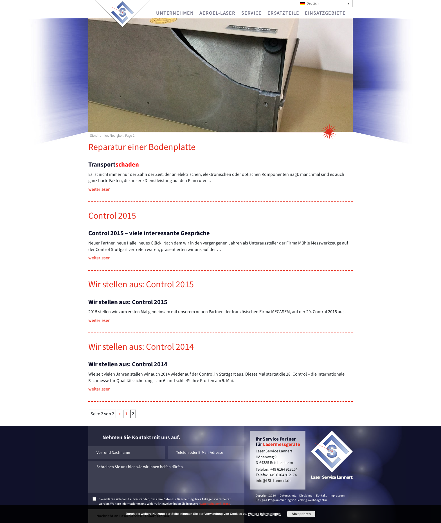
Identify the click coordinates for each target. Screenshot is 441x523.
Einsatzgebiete (325, 13)
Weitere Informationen (264, 513)
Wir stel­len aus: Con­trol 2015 (141, 284)
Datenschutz (288, 495)
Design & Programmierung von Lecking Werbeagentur (291, 500)
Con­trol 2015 (112, 215)
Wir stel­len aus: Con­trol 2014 (141, 346)
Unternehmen (175, 13)
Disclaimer (306, 495)
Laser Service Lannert (122, 12)
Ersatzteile (283, 13)
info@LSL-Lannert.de (273, 481)
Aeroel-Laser (217, 13)
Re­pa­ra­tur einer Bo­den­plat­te (141, 147)
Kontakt (321, 495)
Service (251, 13)
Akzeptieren (301, 514)
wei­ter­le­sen (99, 189)
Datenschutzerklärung (215, 504)
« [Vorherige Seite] (120, 414)
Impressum (337, 495)
